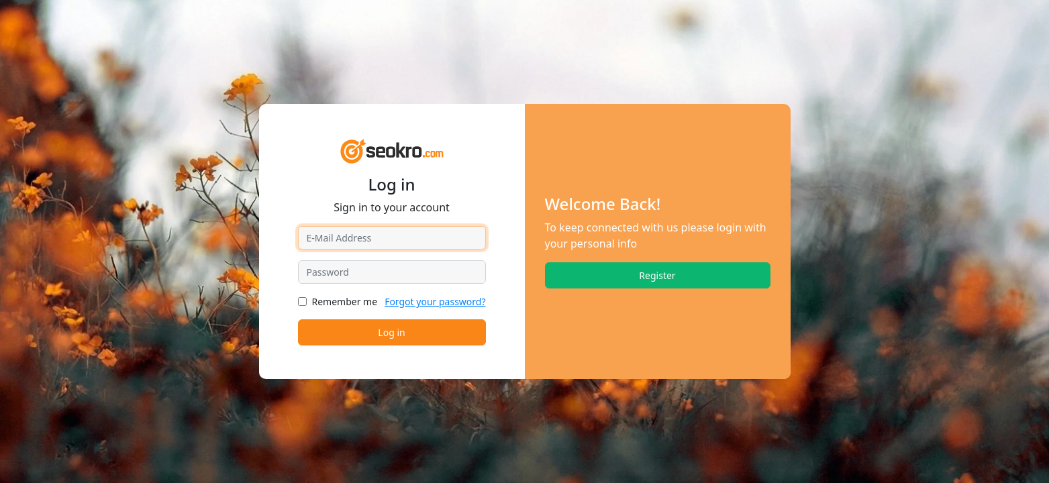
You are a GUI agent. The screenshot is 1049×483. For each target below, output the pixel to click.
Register (657, 275)
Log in (391, 332)
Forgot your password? (435, 301)
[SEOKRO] (391, 149)
